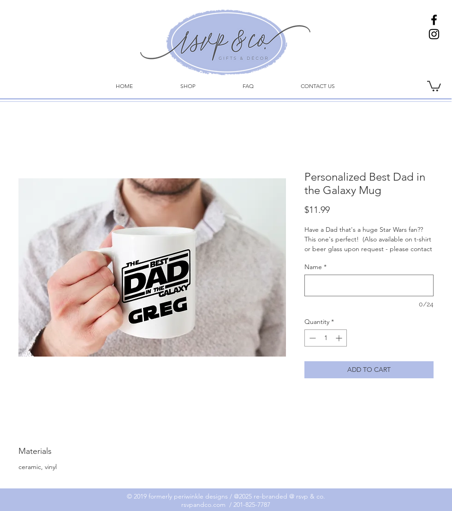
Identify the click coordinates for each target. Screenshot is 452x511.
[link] (434, 85)
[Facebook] (434, 20)
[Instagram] (434, 34)
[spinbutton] (325, 338)
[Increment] (339, 338)
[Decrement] (311, 338)
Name (315, 267)
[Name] (369, 285)
